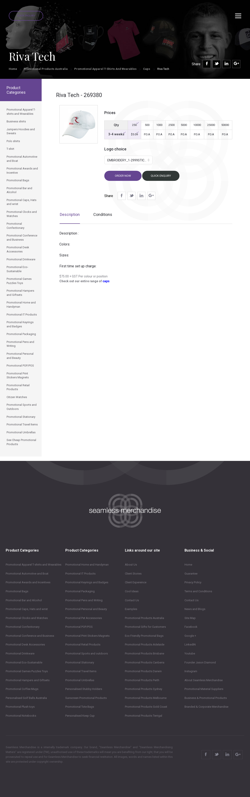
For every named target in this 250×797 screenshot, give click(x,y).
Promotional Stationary (79, 662)
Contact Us (132, 600)
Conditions (102, 214)
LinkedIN (190, 644)
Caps (147, 69)
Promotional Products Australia (46, 69)
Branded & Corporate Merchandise (206, 706)
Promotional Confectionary (22, 626)
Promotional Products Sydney (143, 689)
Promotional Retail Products (82, 644)
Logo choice (115, 149)
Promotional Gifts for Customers (145, 626)
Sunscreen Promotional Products (86, 698)
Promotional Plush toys (20, 706)
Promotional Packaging (80, 591)
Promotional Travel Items (80, 671)
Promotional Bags (17, 591)
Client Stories (133, 573)
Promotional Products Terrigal (143, 715)
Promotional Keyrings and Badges (86, 582)
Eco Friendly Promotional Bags (144, 635)
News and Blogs (194, 609)
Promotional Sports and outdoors (86, 653)
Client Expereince (135, 582)
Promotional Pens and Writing (84, 600)
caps (106, 281)
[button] (128, 160)
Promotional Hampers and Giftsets (28, 680)
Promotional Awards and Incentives (28, 582)
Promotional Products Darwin (143, 671)
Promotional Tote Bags (79, 706)
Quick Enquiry (26, 15)
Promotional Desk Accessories (25, 644)
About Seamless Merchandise (203, 680)
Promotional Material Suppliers (203, 689)
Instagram (190, 671)
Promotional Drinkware (20, 653)
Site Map (190, 618)
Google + (190, 635)
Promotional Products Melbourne (146, 698)
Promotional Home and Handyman (87, 564)
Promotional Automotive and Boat (27, 573)
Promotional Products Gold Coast (146, 706)
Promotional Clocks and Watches (27, 618)
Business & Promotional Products (205, 698)
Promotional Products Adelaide (144, 644)
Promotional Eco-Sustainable (24, 662)
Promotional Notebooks (21, 715)
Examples (131, 609)
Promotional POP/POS (79, 626)
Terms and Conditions (198, 591)
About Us (131, 564)
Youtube (189, 653)
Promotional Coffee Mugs (22, 689)
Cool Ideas (131, 591)
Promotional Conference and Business (30, 635)
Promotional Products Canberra (144, 662)
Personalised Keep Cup (80, 715)
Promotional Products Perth (142, 680)
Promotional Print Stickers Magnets (87, 635)
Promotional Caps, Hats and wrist (27, 609)
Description (70, 214)
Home (13, 69)
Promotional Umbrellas (79, 680)
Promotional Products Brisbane (144, 653)
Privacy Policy (192, 582)
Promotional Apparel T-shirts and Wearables (105, 69)
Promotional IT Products (80, 573)
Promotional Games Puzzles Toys (27, 671)
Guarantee (190, 573)
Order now (123, 175)
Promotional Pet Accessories (83, 618)
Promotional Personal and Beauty (86, 609)
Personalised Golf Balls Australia (26, 698)
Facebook (190, 626)
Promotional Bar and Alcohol (24, 600)
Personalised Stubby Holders (83, 689)
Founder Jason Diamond (200, 662)
